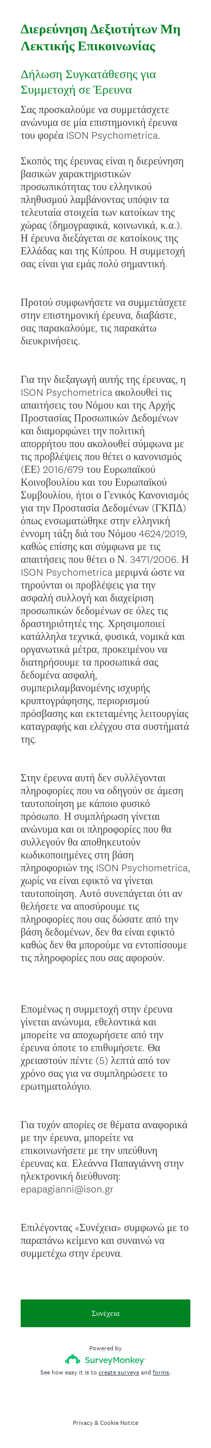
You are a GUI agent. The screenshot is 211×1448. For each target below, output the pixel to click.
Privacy (83, 1423)
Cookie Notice (119, 1423)
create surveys (119, 1372)
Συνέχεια (105, 1313)
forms (161, 1372)
